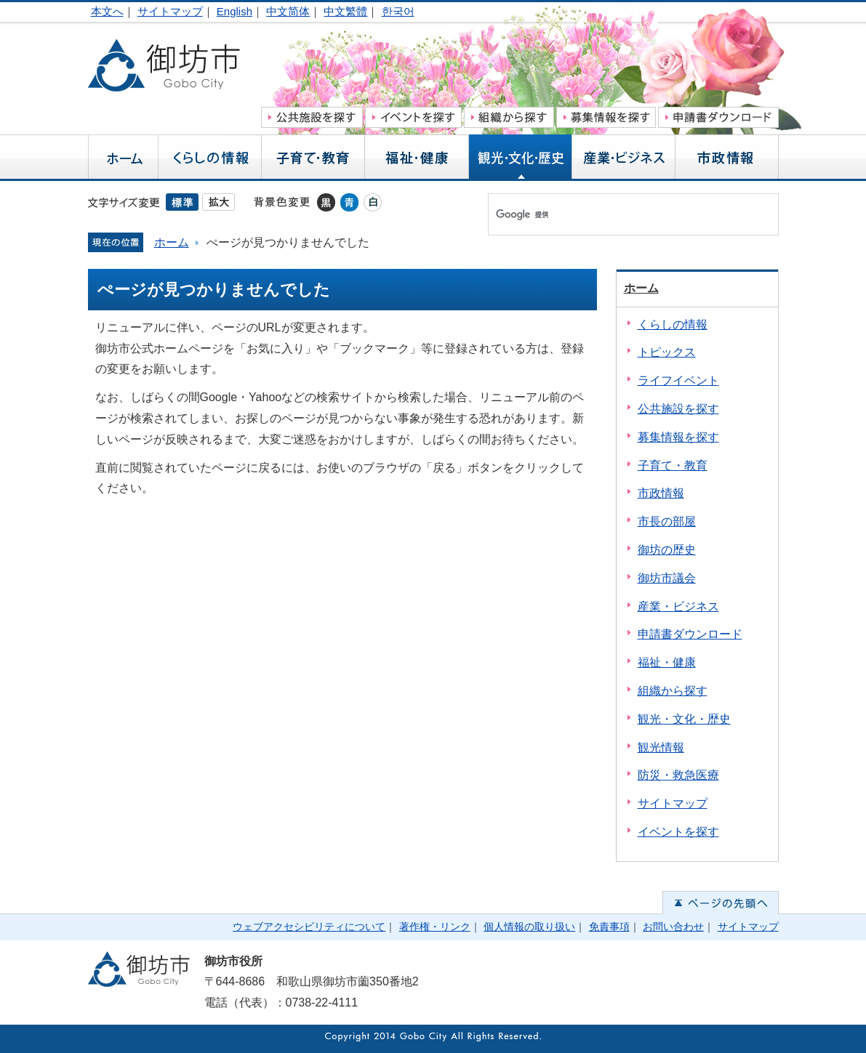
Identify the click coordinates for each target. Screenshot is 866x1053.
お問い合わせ (673, 926)
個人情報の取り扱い (529, 926)
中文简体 (288, 11)
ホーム (171, 242)
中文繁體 (345, 11)
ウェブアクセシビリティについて (309, 926)
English (234, 11)
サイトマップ (170, 11)
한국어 (398, 11)
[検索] (618, 214)
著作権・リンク (434, 926)
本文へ (107, 11)
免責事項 (609, 926)
